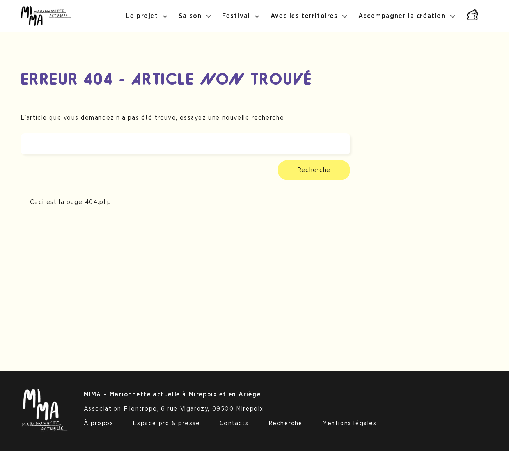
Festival (236, 16)
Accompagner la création (402, 16)
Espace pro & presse (166, 423)
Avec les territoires (304, 16)
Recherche (314, 170)
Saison (190, 16)
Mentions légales (349, 423)
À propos (99, 423)
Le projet (142, 16)
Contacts (234, 423)
